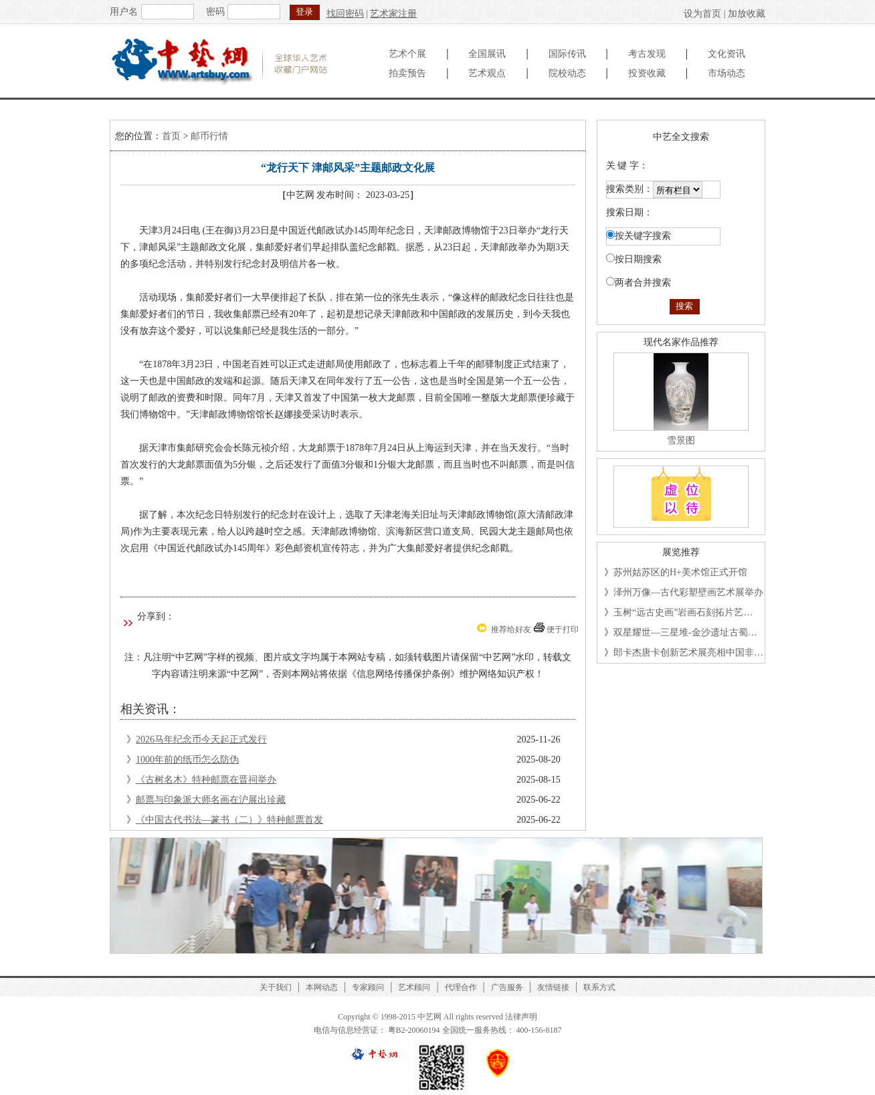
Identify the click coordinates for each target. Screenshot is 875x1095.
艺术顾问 (414, 987)
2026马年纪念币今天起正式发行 (201, 739)
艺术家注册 (393, 14)
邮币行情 (209, 136)
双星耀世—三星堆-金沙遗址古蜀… (685, 632)
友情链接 (553, 987)
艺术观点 (487, 73)
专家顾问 (368, 987)
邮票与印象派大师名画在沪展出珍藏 (211, 800)
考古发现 (647, 54)
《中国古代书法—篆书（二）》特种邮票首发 (229, 820)
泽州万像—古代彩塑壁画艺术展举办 (688, 592)
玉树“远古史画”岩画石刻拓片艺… (683, 612)
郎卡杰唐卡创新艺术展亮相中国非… (688, 653)
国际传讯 (567, 54)
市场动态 (726, 73)
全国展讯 (487, 54)
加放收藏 (746, 14)
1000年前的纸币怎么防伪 (187, 760)
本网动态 (322, 987)
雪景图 (681, 440)
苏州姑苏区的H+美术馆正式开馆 (680, 572)
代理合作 (461, 987)
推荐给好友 (511, 629)
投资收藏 (647, 73)
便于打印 (563, 629)
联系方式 (599, 987)
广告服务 (507, 987)
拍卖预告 (407, 73)
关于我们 (276, 987)
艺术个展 (407, 54)
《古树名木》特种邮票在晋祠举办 (206, 780)
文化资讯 (726, 54)
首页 (171, 136)
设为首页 (702, 14)
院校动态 (567, 73)
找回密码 (345, 14)
